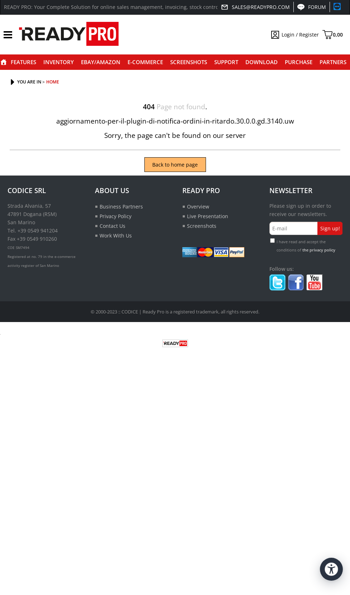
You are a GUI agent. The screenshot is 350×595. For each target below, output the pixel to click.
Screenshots (188, 62)
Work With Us (116, 235)
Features (23, 62)
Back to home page (175, 164)
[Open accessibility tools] (331, 569)
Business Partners (121, 206)
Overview (198, 206)
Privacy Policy (115, 216)
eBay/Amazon (100, 62)
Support (226, 62)
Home (3, 62)
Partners (333, 62)
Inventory (58, 62)
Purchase (298, 62)
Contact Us (112, 225)
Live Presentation (207, 216)
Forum (317, 7)
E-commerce (145, 62)
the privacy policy (318, 250)
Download (261, 62)
